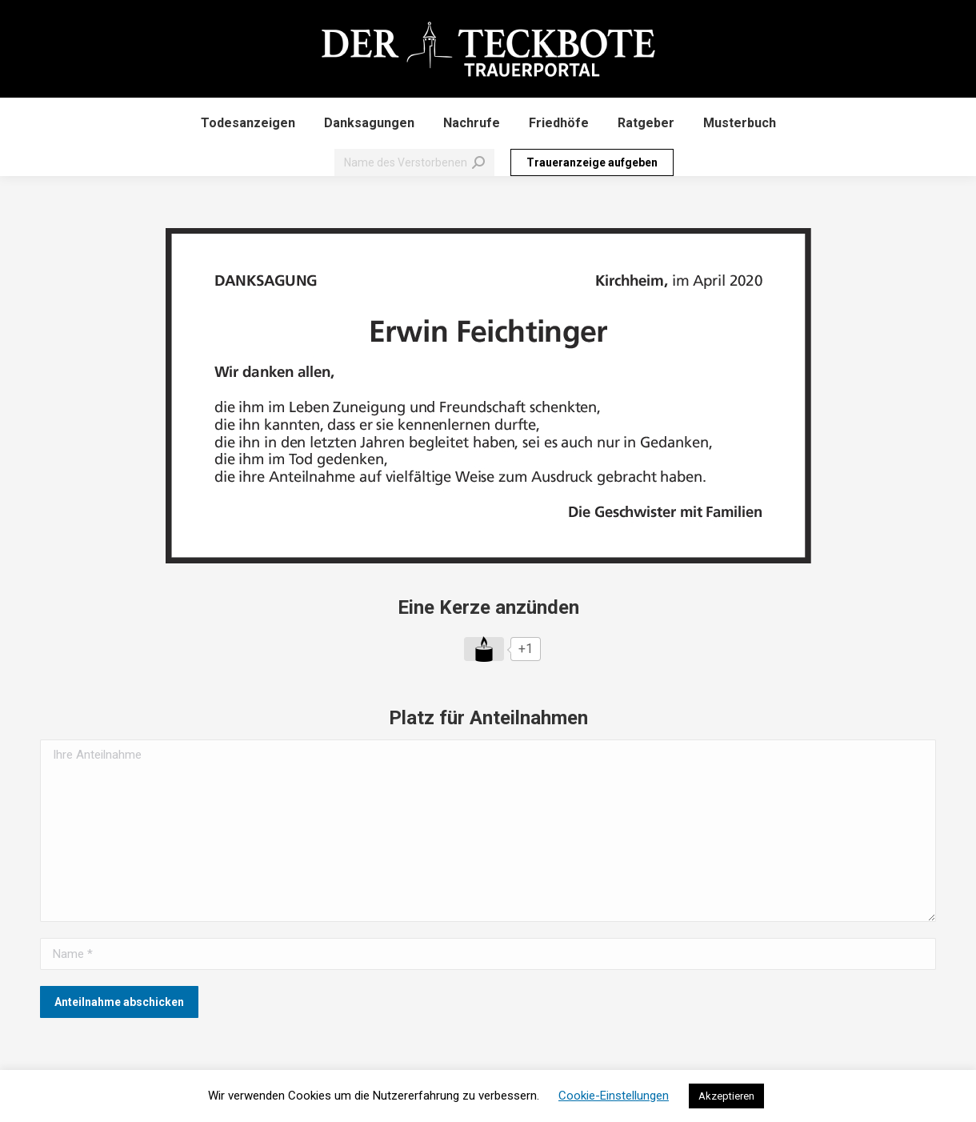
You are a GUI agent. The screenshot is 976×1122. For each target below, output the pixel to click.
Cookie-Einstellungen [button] (613, 1095)
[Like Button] (484, 649)
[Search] (414, 162)
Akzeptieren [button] (726, 1096)
